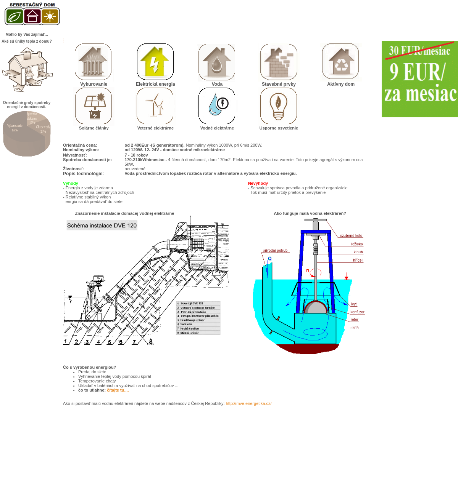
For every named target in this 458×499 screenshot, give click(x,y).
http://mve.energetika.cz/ (249, 403)
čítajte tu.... (118, 390)
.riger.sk (229, 491)
